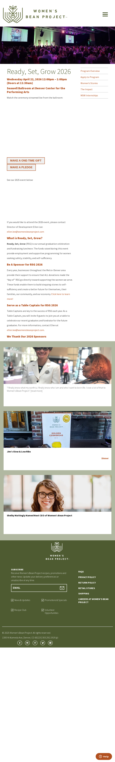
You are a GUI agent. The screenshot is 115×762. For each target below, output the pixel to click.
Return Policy (87, 582)
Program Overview (90, 70)
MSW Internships (89, 95)
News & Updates (22, 600)
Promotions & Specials (56, 600)
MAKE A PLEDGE (21, 167)
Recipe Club (20, 609)
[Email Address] (39, 588)
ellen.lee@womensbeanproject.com (25, 231)
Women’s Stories (89, 83)
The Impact (87, 89)
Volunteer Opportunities (51, 611)
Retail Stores (86, 588)
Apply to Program (90, 77)
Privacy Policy (87, 577)
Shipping (83, 593)
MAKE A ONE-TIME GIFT (25, 160)
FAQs (81, 571)
